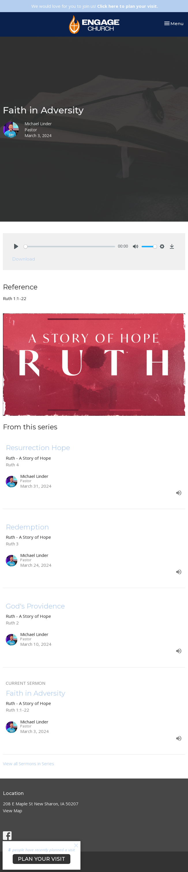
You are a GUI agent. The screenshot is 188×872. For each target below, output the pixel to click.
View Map (12, 810)
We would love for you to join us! (94, 6)
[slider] (69, 246)
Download (23, 259)
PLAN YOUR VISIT (41, 859)
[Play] (16, 246)
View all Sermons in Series (28, 763)
